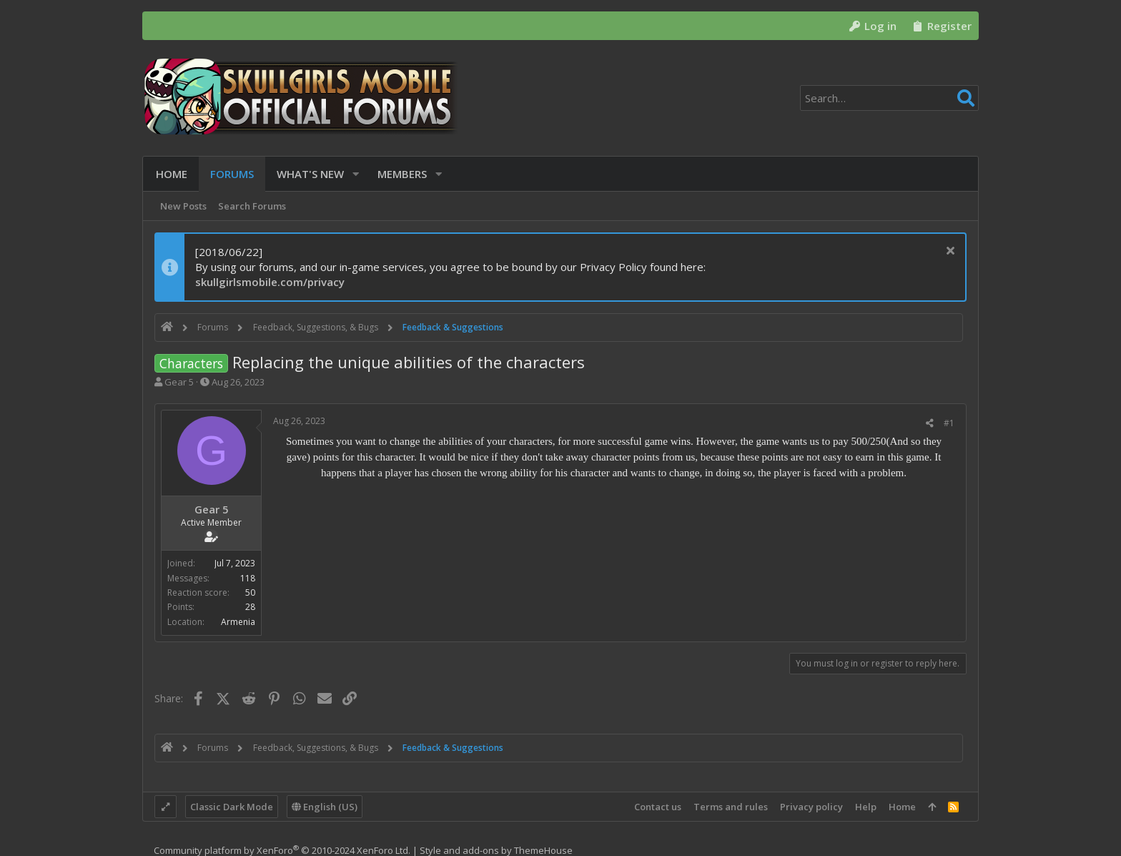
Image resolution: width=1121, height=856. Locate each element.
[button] (354, 174)
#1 (949, 423)
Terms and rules (730, 806)
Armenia (238, 622)
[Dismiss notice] (948, 252)
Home (902, 806)
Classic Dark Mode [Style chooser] (231, 806)
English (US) (324, 806)
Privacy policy (811, 806)
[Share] (930, 423)
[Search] (889, 98)
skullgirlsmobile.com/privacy (270, 282)
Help (865, 806)
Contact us (657, 806)
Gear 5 (179, 381)
